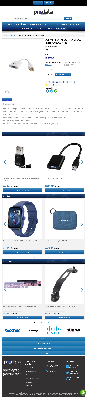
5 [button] (49, 258)
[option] (23, 164)
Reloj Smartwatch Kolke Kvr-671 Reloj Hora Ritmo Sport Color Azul (22, 241)
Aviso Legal (29, 383)
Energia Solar (27, 28)
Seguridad (74, 24)
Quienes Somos (31, 372)
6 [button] (52, 258)
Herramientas (35, 24)
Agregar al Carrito (63, 74)
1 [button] (34, 258)
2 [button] (38, 258)
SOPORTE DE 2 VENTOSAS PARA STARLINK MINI (60, 306)
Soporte (29, 376)
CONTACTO (50, 28)
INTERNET (61, 28)
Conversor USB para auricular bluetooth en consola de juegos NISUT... (21, 179)
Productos (11, 35)
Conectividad (61, 24)
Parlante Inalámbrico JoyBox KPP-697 (56, 241)
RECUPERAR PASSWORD (43, 349)
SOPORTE (43, 339)
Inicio (10, 24)
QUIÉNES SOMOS (43, 344)
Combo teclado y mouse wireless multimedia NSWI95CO (19, 306)
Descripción (7, 100)
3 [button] (41, 258)
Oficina (40, 28)
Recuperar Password (33, 379)
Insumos (48, 24)
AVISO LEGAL (43, 354)
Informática (20, 24)
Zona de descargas (32, 369)
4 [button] (45, 258)
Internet (29, 386)
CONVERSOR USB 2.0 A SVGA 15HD (56, 178)
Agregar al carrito (23, 190)
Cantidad (47, 74)
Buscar (68, 18)
